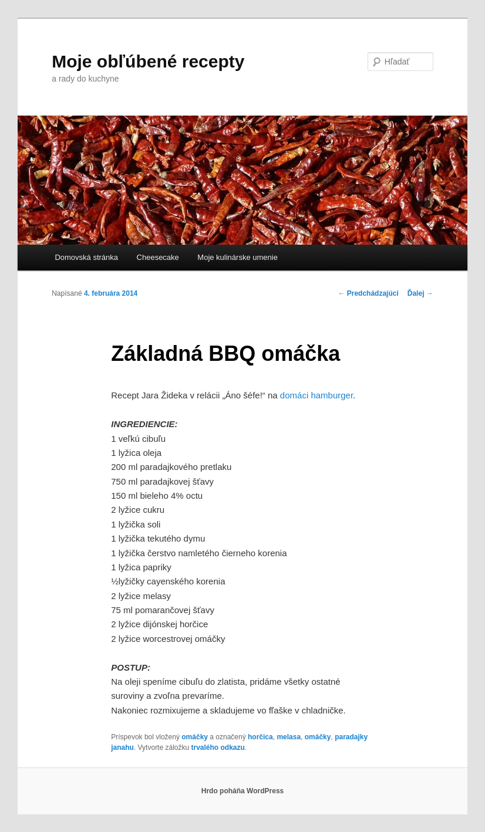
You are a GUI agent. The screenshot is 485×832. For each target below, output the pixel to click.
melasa (289, 737)
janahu (122, 747)
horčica (260, 737)
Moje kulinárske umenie (237, 257)
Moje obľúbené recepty (148, 61)
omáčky (194, 737)
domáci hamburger (316, 395)
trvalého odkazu (217, 747)
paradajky (351, 737)
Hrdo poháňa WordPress (242, 791)
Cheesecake (158, 257)
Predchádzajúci (368, 293)
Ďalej (420, 293)
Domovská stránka (86, 257)
